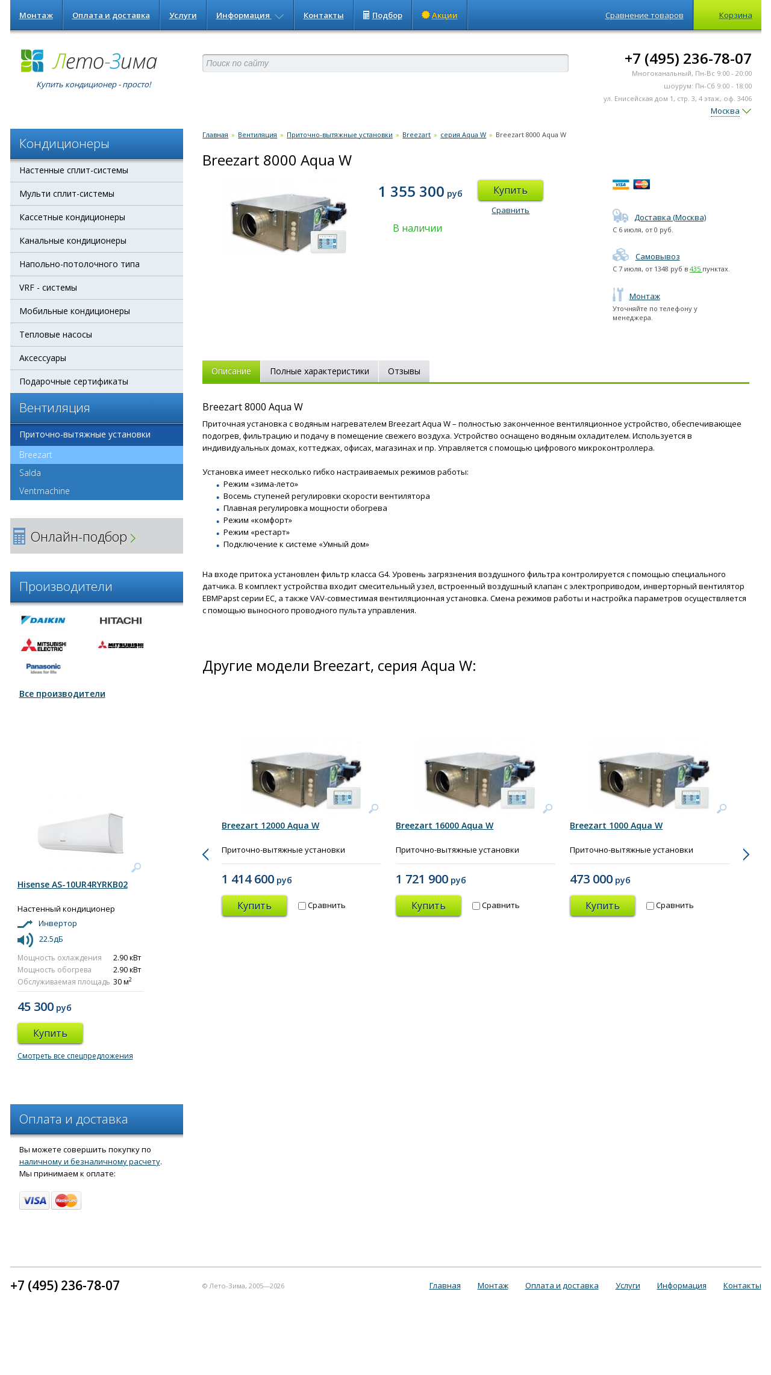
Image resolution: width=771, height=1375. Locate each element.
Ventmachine (44, 490)
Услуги (183, 15)
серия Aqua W (463, 134)
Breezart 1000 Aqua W (616, 825)
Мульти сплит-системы (66, 193)
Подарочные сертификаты (73, 381)
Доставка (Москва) (659, 217)
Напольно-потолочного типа (79, 264)
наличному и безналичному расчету (89, 1161)
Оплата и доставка (111, 15)
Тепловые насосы (55, 334)
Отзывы (404, 371)
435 (696, 268)
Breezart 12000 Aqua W (270, 825)
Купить (510, 190)
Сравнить (510, 210)
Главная (215, 134)
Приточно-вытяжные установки (85, 434)
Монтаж (36, 15)
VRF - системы (48, 287)
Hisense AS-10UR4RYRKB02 (72, 884)
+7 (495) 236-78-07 (688, 58)
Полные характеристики (319, 371)
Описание (231, 371)
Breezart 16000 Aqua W (444, 825)
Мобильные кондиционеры (74, 311)
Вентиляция (257, 134)
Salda (30, 472)
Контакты (324, 15)
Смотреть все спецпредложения (75, 1056)
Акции (440, 15)
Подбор (382, 15)
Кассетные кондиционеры (72, 217)
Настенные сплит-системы (73, 170)
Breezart (31, 455)
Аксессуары (42, 357)
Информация (250, 15)
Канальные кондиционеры (72, 240)
